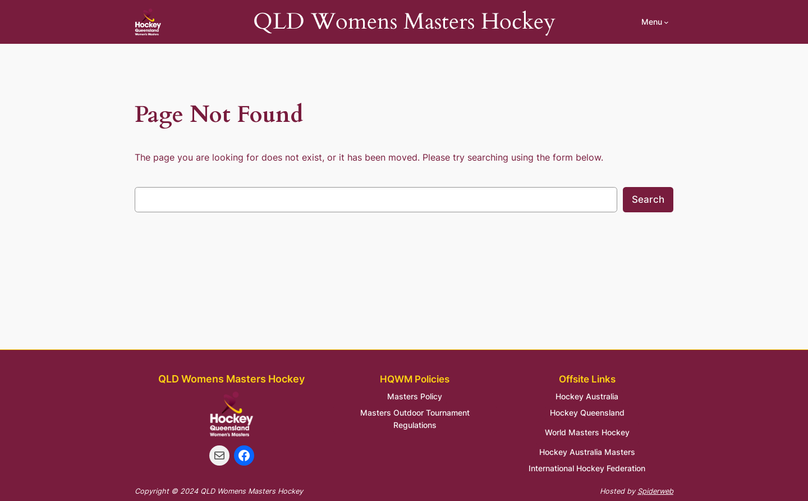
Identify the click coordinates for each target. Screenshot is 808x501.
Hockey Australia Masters (587, 452)
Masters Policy (414, 396)
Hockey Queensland (587, 412)
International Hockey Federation (587, 468)
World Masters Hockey (587, 432)
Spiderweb (655, 491)
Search (648, 199)
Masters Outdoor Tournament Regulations (415, 419)
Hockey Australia (587, 396)
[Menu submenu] (655, 22)
